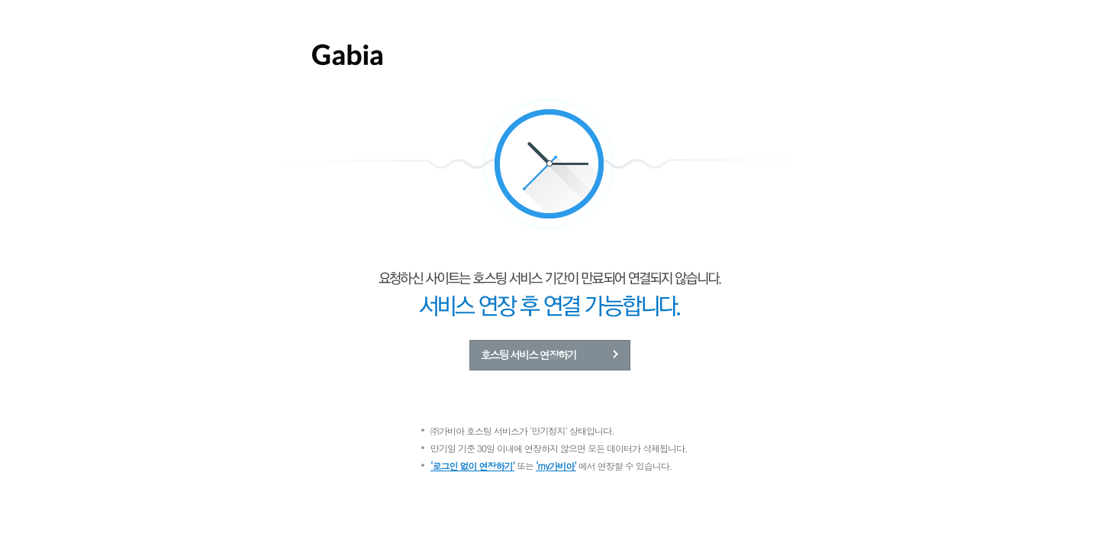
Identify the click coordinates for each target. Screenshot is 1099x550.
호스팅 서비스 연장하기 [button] (528, 354)
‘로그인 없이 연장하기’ (472, 465)
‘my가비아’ (556, 465)
